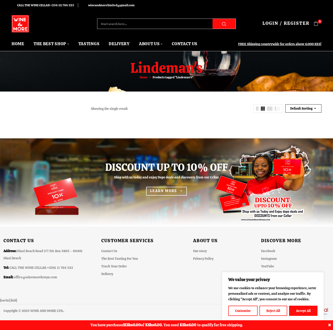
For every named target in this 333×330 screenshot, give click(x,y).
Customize (243, 311)
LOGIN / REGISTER (285, 23)
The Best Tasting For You (119, 259)
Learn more (163, 190)
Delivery (107, 274)
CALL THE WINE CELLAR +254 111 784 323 (45, 5)
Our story (200, 251)
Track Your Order (114, 266)
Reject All (273, 311)
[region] (273, 296)
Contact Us (109, 251)
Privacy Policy (203, 259)
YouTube (267, 266)
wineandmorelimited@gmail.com (111, 5)
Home (144, 77)
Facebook (268, 251)
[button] (317, 23)
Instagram (269, 259)
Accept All (303, 311)
